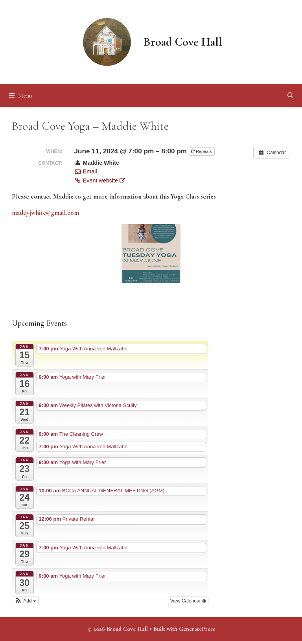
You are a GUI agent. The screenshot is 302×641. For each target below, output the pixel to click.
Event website (99, 180)
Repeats (202, 151)
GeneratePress (197, 628)
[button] (25, 601)
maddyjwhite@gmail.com (45, 212)
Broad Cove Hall (183, 42)
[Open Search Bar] (290, 95)
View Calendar (188, 601)
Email (85, 171)
